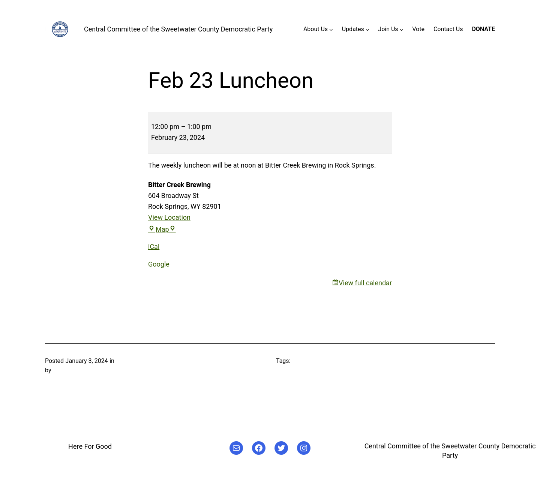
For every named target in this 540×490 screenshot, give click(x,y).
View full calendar (365, 283)
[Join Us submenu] (402, 29)
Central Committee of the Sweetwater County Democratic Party (178, 29)
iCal (153, 246)
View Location (169, 217)
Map (162, 229)
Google (159, 264)
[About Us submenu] (331, 29)
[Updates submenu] (367, 29)
